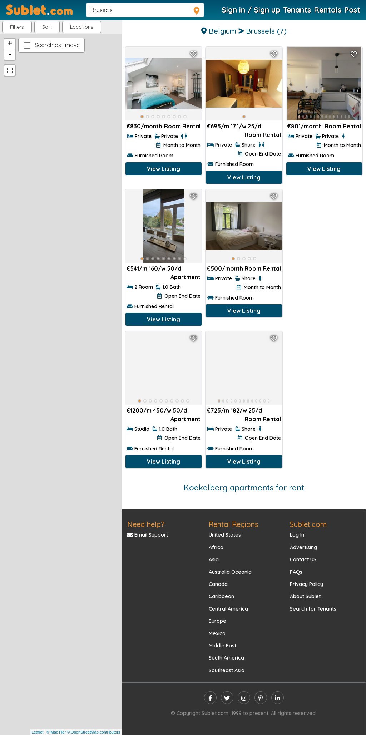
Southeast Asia (226, 670)
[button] (81, 27)
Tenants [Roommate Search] (297, 9)
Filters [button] (17, 27)
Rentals (327, 9)
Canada (218, 584)
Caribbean (221, 596)
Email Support (147, 535)
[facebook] (210, 697)
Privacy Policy (306, 584)
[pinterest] (260, 697)
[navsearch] (145, 10)
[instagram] (244, 697)
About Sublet (305, 596)
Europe (217, 621)
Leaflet (37, 732)
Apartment (185, 277)
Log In (297, 535)
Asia (214, 559)
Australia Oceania (230, 572)
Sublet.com (308, 524)
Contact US (303, 559)
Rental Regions (233, 524)
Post (352, 9)
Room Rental (182, 126)
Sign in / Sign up (251, 9)
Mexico (217, 633)
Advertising (303, 547)
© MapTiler (56, 732)
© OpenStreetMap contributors (93, 732)
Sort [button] (47, 27)
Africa (216, 547)
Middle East (222, 645)
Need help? (145, 524)
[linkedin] (277, 697)
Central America (228, 609)
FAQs (296, 572)
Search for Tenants (313, 609)
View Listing (163, 168)
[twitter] (227, 697)
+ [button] (10, 44)
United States (225, 535)
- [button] (9, 54)
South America (226, 658)
